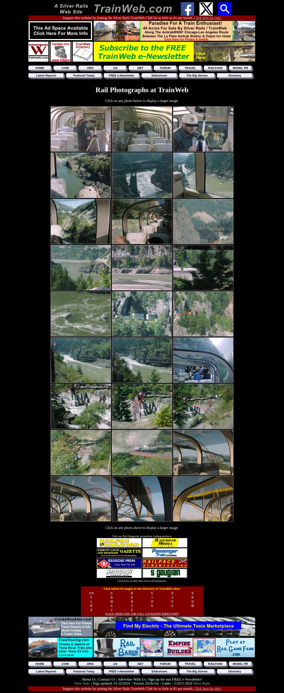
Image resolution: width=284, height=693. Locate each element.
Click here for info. (207, 18)
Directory (234, 75)
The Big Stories (196, 75)
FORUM (165, 68)
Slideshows (159, 75)
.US (115, 68)
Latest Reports (46, 75)
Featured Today (84, 75)
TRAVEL (190, 68)
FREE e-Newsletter (121, 75)
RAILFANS (215, 68)
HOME (40, 68)
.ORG (90, 68)
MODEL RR (240, 68)
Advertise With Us (132, 679)
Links (166, 683)
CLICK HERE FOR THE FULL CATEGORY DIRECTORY (142, 614)
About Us (89, 679)
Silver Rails (201, 683)
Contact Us (107, 679)
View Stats (81, 683)
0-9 (91, 593)
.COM (65, 68)
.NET (140, 68)
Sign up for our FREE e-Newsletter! (175, 679)
